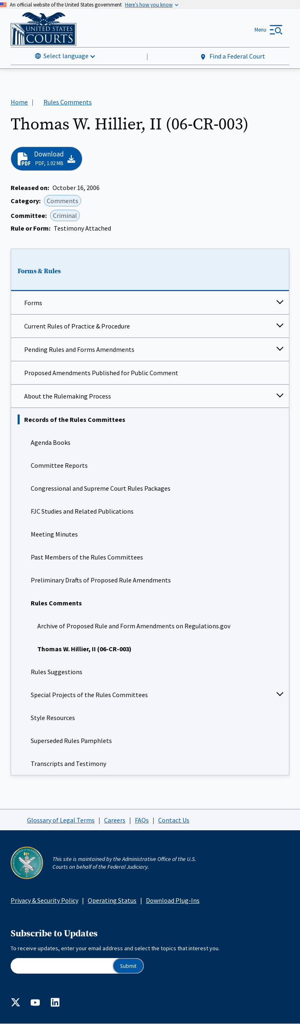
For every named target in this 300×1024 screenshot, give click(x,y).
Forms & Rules (39, 271)
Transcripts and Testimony (68, 763)
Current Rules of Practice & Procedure (77, 326)
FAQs (142, 820)
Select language (66, 56)
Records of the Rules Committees (74, 419)
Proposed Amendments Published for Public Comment (101, 373)
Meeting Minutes (54, 534)
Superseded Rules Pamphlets (71, 740)
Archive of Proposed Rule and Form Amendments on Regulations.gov (133, 626)
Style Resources (53, 718)
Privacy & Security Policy (44, 900)
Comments (62, 201)
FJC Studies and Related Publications (82, 511)
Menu (260, 29)
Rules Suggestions (56, 672)
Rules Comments (56, 603)
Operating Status (112, 900)
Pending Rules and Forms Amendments (79, 349)
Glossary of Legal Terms (61, 820)
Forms (33, 303)
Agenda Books (50, 442)
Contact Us (173, 820)
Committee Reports (59, 465)
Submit (128, 966)
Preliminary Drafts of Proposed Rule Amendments (101, 580)
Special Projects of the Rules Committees (89, 695)
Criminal (65, 215)
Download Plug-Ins (173, 900)
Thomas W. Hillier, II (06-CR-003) (84, 649)
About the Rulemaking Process (67, 396)
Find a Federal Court (232, 56)
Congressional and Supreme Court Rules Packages (100, 488)
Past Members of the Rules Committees (87, 557)
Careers (114, 820)
